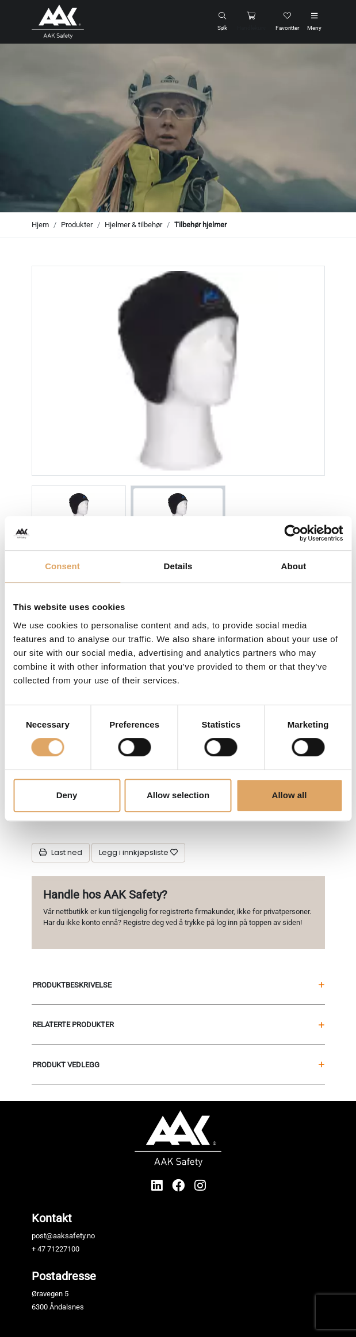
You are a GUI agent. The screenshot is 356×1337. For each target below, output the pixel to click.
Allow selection (178, 795)
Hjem (40, 224)
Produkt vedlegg (178, 1064)
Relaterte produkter (178, 1024)
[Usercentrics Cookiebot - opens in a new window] (292, 533)
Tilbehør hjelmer (200, 224)
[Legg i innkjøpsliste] (138, 852)
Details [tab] (178, 566)
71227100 (63, 1249)
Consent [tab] (62, 566)
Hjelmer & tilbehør (133, 224)
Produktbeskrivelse (178, 985)
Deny (67, 795)
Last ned (60, 852)
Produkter (77, 224)
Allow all (289, 795)
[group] (79, 509)
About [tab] (294, 566)
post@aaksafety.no (63, 1235)
